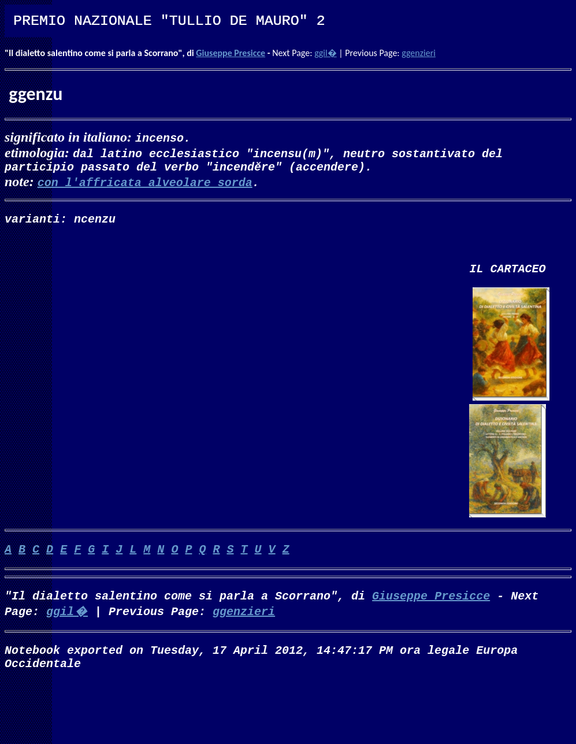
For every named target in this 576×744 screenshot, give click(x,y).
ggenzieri (419, 52)
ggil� (325, 52)
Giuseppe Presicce (230, 52)
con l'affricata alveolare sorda (145, 184)
